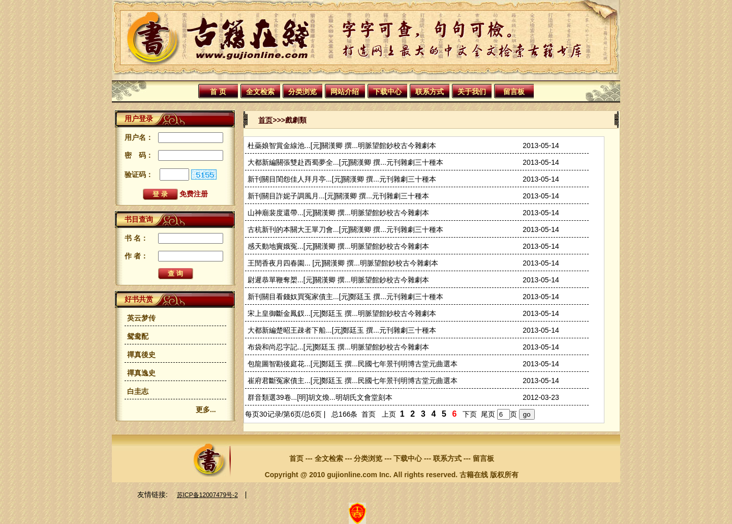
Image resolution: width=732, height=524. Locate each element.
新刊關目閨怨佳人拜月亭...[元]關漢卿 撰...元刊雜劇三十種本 (342, 179)
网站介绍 (344, 92)
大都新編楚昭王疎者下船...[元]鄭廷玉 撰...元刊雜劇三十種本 (342, 330)
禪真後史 (141, 355)
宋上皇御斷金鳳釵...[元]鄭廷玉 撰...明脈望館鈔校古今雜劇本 (342, 313)
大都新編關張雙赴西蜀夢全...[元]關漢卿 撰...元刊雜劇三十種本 (345, 162)
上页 (389, 414)
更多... (206, 409)
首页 (265, 120)
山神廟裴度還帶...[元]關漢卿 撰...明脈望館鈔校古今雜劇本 (338, 213)
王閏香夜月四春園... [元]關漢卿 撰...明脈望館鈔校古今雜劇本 (343, 263)
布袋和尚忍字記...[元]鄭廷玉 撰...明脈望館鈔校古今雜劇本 (338, 347)
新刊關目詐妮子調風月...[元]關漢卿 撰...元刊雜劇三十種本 (338, 196)
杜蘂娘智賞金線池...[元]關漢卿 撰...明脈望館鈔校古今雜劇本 (342, 145)
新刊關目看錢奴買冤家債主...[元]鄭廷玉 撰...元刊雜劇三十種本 (345, 297)
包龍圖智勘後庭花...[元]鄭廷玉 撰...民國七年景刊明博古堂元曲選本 (353, 364)
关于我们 (472, 92)
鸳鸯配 (137, 336)
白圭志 (137, 391)
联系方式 (429, 92)
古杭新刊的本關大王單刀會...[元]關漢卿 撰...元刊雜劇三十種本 (345, 229)
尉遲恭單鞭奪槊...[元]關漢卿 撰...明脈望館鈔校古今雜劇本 (338, 280)
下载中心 (387, 92)
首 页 (218, 92)
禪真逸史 (141, 373)
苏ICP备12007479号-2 (207, 495)
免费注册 (193, 194)
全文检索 (260, 92)
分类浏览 (302, 92)
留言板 (514, 92)
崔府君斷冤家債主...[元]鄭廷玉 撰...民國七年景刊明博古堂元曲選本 (353, 380)
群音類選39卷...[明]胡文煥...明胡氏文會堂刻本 (320, 397)
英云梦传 (141, 318)
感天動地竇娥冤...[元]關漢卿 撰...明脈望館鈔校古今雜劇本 (338, 246)
